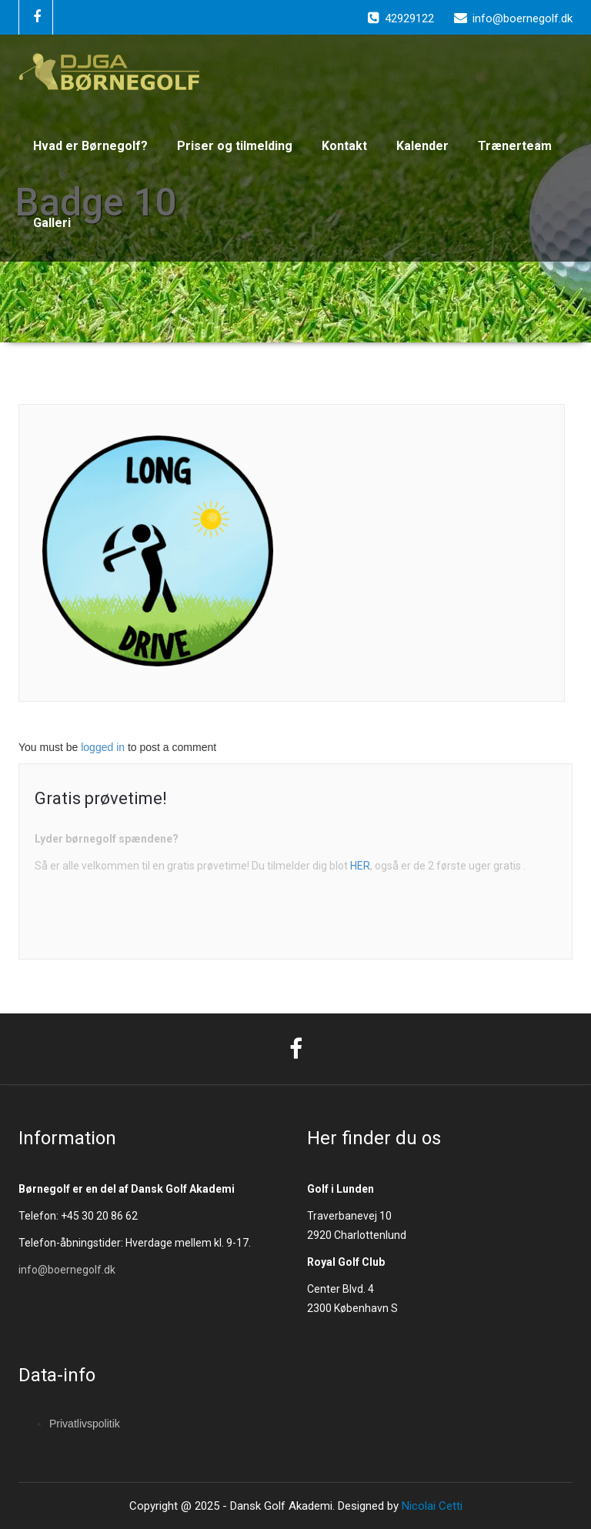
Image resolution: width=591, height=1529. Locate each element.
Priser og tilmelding (234, 146)
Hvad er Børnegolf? (90, 146)
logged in (103, 747)
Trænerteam (515, 146)
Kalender (422, 146)
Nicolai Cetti (430, 1506)
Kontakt (344, 146)
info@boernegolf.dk (66, 1270)
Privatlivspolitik (84, 1423)
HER (360, 866)
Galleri (52, 222)
